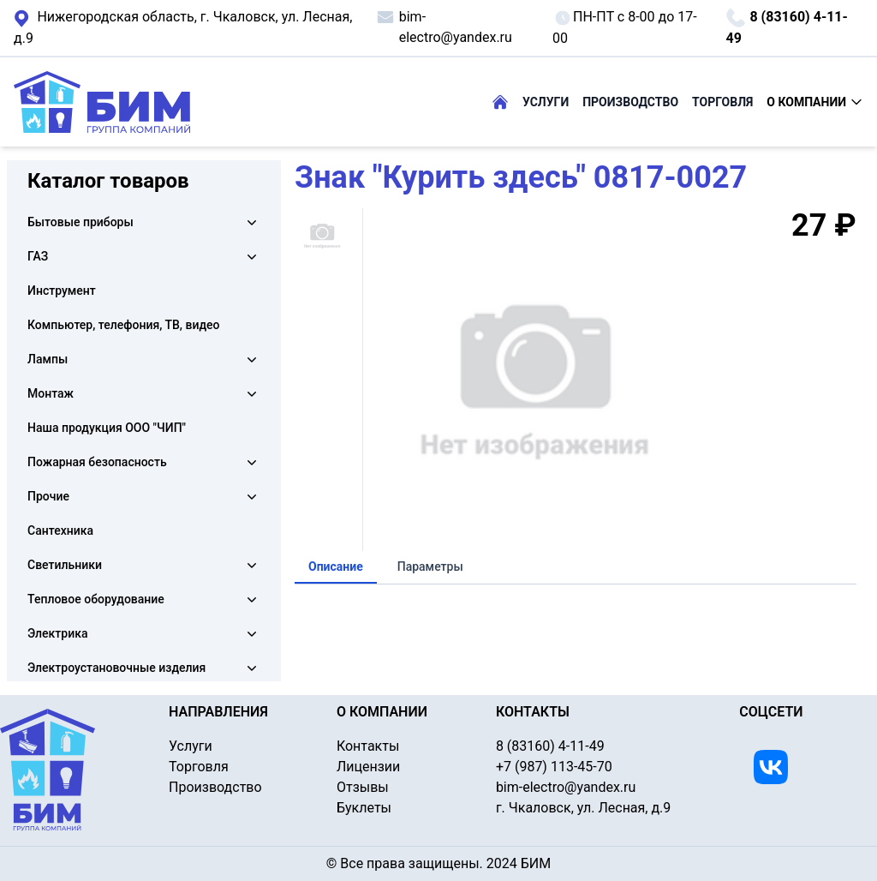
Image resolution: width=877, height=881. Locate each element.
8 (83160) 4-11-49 (786, 27)
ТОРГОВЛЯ (722, 102)
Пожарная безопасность (97, 462)
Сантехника (60, 530)
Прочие (48, 496)
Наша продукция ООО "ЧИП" (106, 428)
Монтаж (50, 393)
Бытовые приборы (80, 222)
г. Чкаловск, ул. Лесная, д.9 (183, 27)
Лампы (47, 359)
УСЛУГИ (545, 102)
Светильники (64, 565)
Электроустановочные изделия (116, 667)
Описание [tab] (335, 566)
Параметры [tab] (430, 566)
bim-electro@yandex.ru (443, 26)
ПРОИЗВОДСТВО (630, 102)
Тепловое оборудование (95, 599)
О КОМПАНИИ (815, 102)
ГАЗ (37, 256)
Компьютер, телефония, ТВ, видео (123, 325)
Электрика (57, 633)
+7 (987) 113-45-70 (554, 766)
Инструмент (61, 290)
